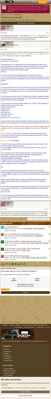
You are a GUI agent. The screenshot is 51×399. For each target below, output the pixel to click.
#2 (47, 49)
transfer (32, 243)
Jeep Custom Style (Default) (29, 325)
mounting (33, 257)
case (28, 243)
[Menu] (3, 2)
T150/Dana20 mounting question (19, 256)
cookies (13, 383)
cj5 (21, 236)
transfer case (38, 243)
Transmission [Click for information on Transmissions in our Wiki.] (34, 35)
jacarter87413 (8, 228)
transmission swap (39, 236)
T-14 (19, 35)
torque (37, 257)
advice (24, 243)
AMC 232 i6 (36, 54)
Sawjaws (7, 243)
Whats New (8, 351)
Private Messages (9, 373)
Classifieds (8, 358)
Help (47, 327)
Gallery (7, 354)
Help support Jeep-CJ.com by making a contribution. (19, 271)
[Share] (47, 33)
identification (29, 228)
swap (25, 236)
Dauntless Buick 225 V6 (22, 54)
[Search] (48, 1)
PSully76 (7, 257)
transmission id (13, 227)
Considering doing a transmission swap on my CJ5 (25, 234)
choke (24, 250)
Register (17, 325)
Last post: (30, 20)
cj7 (24, 228)
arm (23, 257)
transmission (41, 228)
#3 (47, 209)
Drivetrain (20, 228)
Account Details (9, 368)
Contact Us (18, 327)
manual (35, 228)
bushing (27, 257)
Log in (11, 325)
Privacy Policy (39, 327)
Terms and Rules (29, 327)
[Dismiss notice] (45, 6)
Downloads (8, 356)
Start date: (15, 20)
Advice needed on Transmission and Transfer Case (25, 241)
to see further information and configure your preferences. (24, 388)
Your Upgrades (9, 375)
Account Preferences (10, 370)
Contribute (25, 292)
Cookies (4, 325)
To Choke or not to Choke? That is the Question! (24, 248)
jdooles (4, 20)
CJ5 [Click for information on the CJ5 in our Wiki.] (46, 35)
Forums (7, 349)
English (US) (43, 325)
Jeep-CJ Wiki (12, 9)
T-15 (12, 133)
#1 (49, 32)
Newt (6, 236)
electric (28, 250)
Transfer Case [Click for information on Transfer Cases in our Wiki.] (5, 140)
